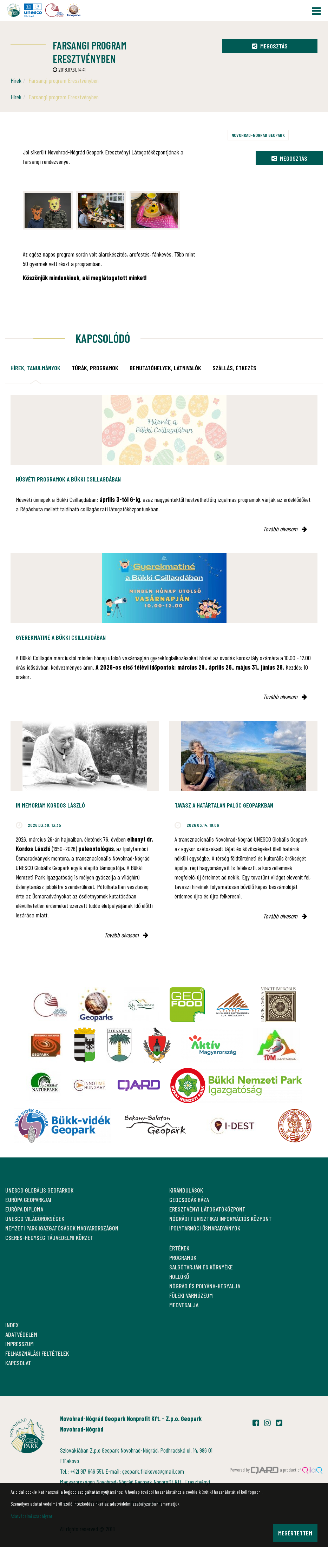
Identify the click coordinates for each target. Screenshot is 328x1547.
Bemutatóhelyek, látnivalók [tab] (165, 368)
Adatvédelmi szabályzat (31, 1516)
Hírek (16, 80)
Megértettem (295, 1533)
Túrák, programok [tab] (95, 368)
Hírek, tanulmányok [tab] (35, 368)
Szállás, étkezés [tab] (234, 368)
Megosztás (270, 46)
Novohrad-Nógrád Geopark (258, 135)
